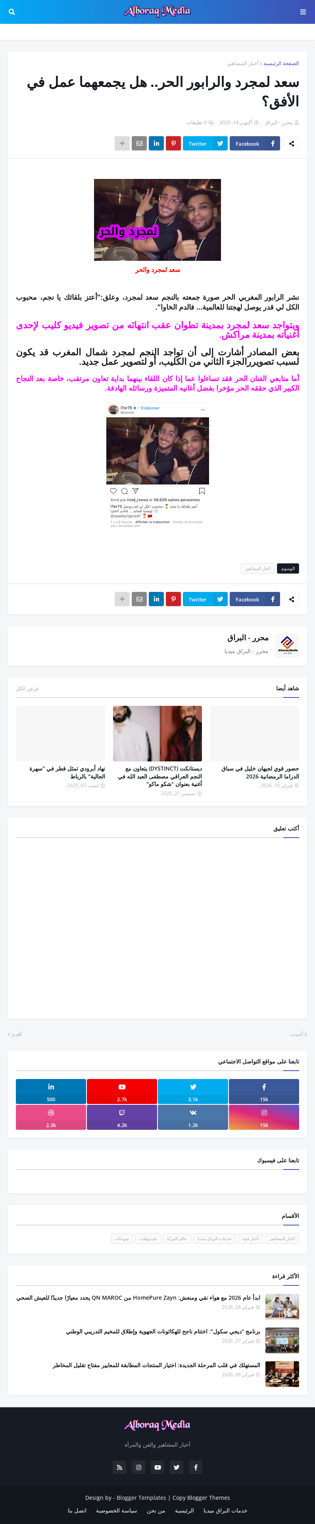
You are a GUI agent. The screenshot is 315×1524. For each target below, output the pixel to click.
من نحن (156, 1510)
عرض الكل (27, 688)
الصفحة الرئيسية (281, 63)
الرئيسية (184, 1510)
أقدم (17, 1034)
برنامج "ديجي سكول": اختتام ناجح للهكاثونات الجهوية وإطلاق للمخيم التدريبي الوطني (163, 1331)
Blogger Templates (141, 1497)
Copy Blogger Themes (201, 1497)
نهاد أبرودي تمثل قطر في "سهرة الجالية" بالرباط (67, 772)
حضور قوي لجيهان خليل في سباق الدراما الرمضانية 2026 (260, 772)
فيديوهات (148, 1238)
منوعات (122, 1238)
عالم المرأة (177, 1238)
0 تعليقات (196, 122)
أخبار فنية (250, 1238)
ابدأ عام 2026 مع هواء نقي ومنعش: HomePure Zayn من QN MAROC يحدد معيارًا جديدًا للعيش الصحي (138, 1297)
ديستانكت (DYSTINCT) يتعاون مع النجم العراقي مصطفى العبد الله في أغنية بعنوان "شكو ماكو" (160, 776)
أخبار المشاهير (243, 63)
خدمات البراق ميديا (215, 1238)
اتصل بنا (77, 1510)
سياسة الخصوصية (116, 1510)
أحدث (297, 1034)
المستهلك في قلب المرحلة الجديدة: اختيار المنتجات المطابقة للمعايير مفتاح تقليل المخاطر (156, 1365)
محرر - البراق (248, 637)
